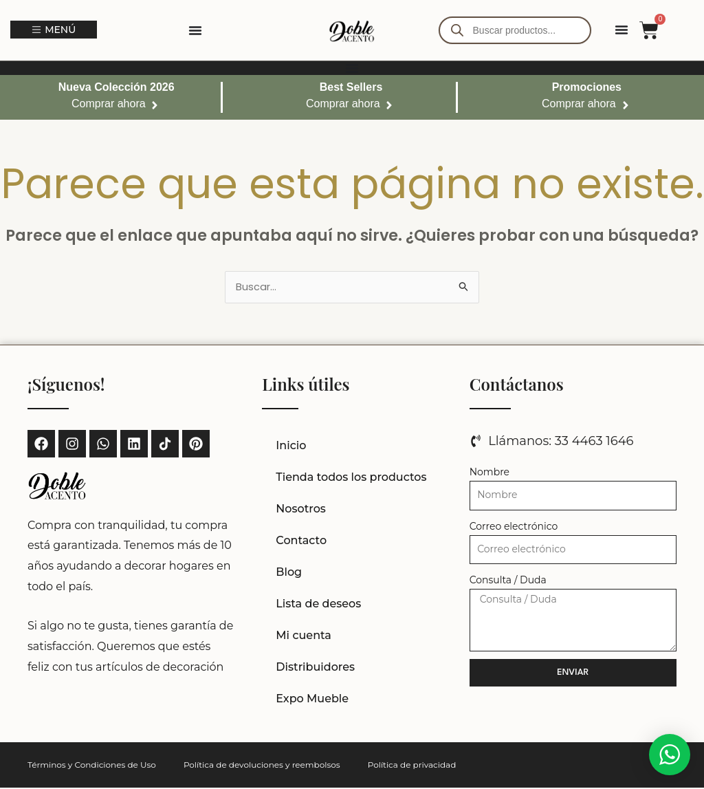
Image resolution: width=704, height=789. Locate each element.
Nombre (489, 473)
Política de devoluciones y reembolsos (262, 766)
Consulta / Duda (508, 581)
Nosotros (301, 510)
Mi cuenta (303, 636)
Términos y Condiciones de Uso (92, 766)
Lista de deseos (318, 605)
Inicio (291, 446)
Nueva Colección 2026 (116, 87)
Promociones (587, 87)
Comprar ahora (109, 103)
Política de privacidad (412, 766)
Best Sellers (351, 87)
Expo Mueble (312, 699)
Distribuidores (315, 668)
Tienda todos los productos (351, 478)
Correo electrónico (514, 527)
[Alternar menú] (195, 30)
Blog (289, 573)
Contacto (301, 541)
